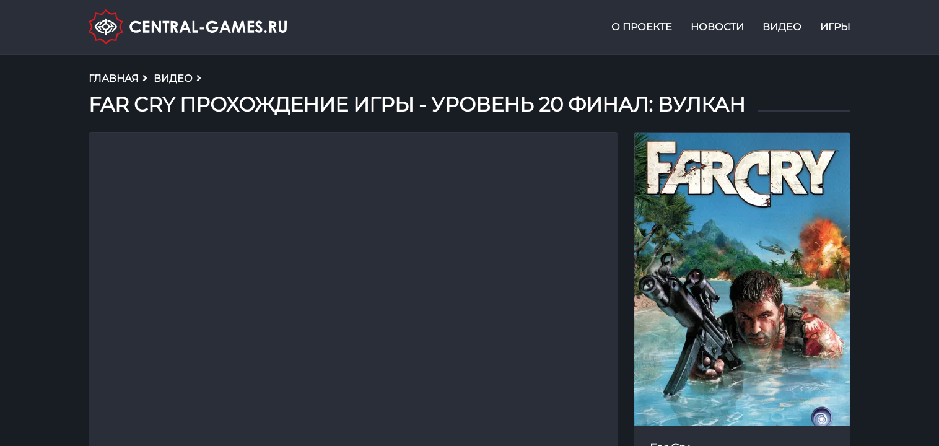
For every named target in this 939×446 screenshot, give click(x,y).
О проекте (641, 27)
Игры (835, 27)
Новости (717, 27)
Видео (781, 27)
